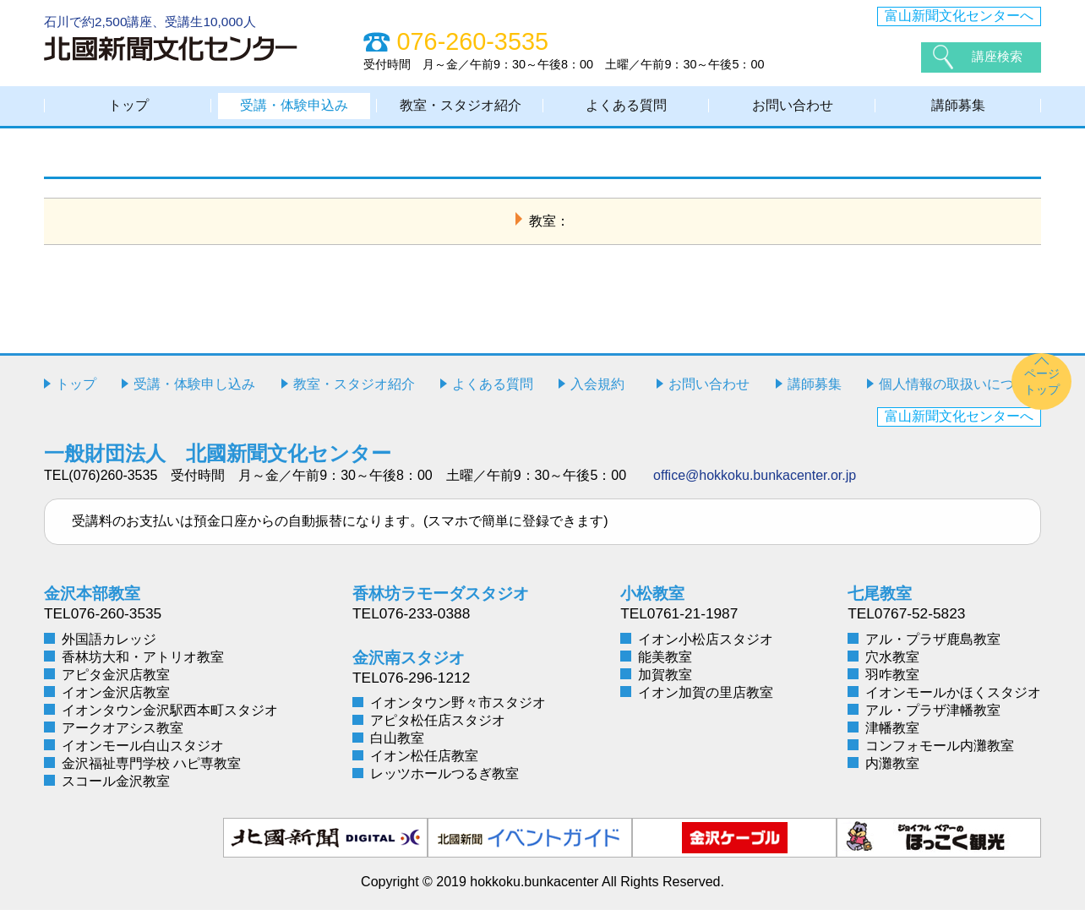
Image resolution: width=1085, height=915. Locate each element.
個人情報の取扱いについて (960, 389)
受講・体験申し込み (194, 389)
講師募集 (958, 108)
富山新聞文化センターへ (959, 15)
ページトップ (1042, 386)
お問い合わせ (792, 108)
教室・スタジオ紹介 (460, 108)
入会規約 (597, 389)
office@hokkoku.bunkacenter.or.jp (754, 480)
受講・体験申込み (294, 108)
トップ (128, 108)
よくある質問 (626, 108)
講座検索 (999, 56)
